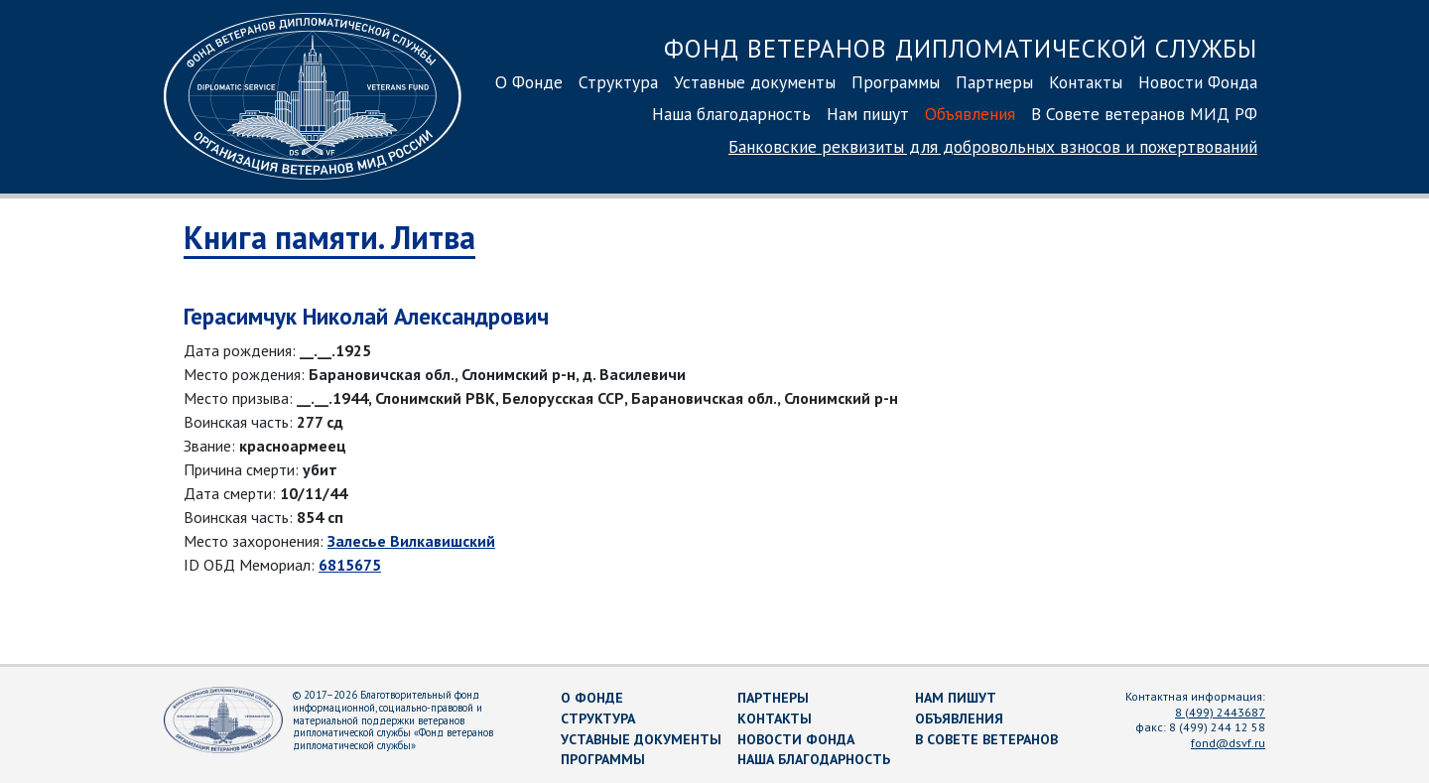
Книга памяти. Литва (329, 237)
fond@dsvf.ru (1228, 742)
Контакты (1085, 81)
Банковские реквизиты (992, 146)
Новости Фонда (1197, 81)
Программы (895, 81)
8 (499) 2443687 (1220, 712)
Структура (618, 81)
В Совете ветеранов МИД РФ (1144, 113)
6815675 (350, 565)
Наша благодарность (731, 113)
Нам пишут (868, 113)
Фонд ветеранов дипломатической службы (960, 48)
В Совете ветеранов (986, 739)
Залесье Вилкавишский (411, 541)
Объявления (970, 113)
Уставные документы (755, 81)
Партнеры (994, 81)
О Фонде (529, 81)
